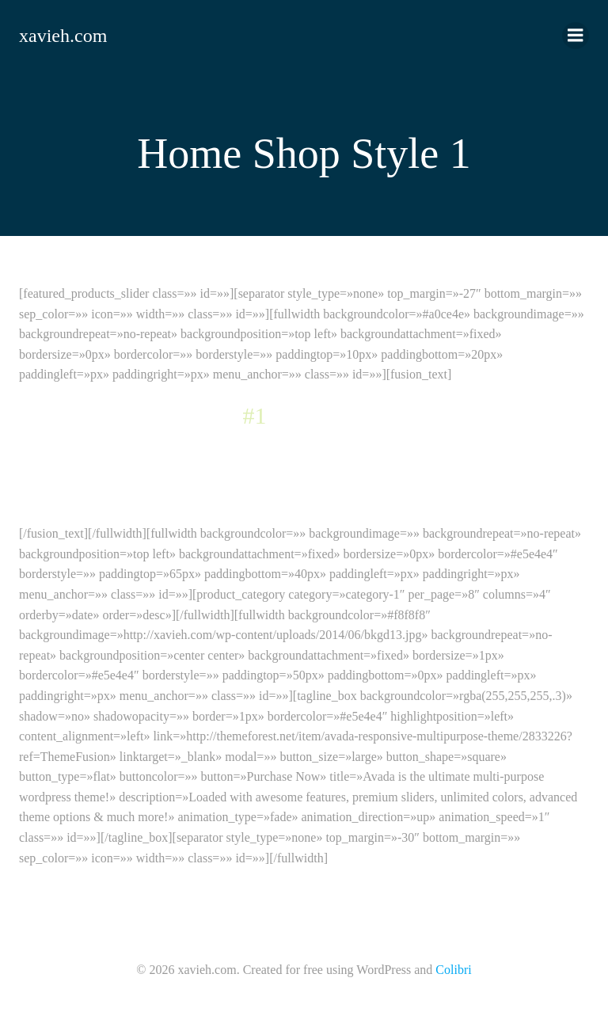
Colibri (453, 969)
